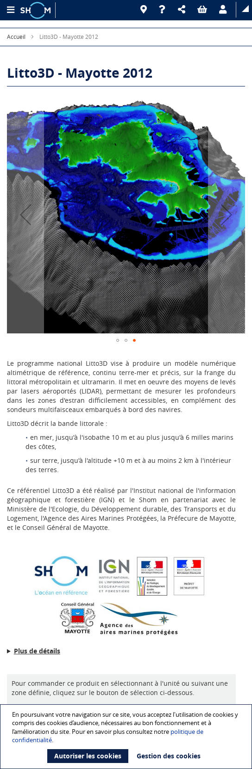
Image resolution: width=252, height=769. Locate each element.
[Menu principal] (10, 10)
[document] (127, 736)
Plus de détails (37, 650)
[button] (183, 9)
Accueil (16, 36)
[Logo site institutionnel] (36, 10)
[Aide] (164, 9)
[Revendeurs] (145, 9)
